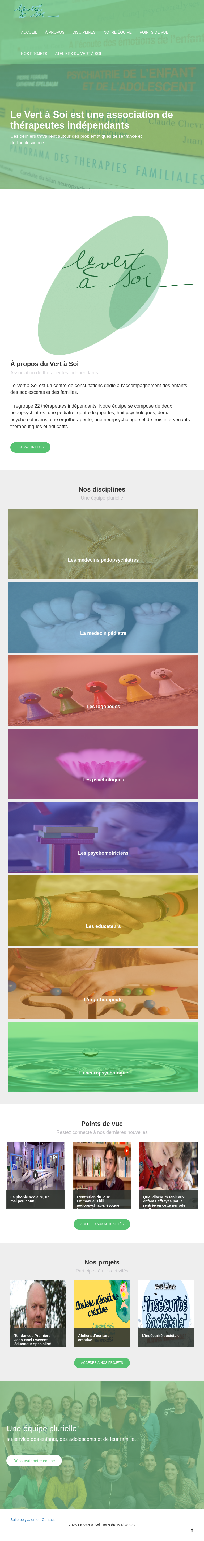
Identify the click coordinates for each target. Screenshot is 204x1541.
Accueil (29, 32)
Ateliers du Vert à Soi (78, 53)
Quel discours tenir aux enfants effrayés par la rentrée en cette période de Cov (164, 1203)
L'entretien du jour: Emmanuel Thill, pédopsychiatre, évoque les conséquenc (98, 1203)
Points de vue (154, 32)
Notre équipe (118, 32)
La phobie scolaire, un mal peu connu (30, 1199)
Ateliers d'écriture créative (94, 1337)
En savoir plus (30, 447)
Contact (48, 1520)
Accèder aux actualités (102, 1224)
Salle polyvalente (24, 1520)
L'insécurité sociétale (161, 1335)
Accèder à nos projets (102, 1363)
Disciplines (84, 32)
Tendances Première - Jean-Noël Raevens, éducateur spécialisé (33, 1339)
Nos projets (34, 53)
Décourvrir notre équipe (34, 1460)
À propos (55, 32)
